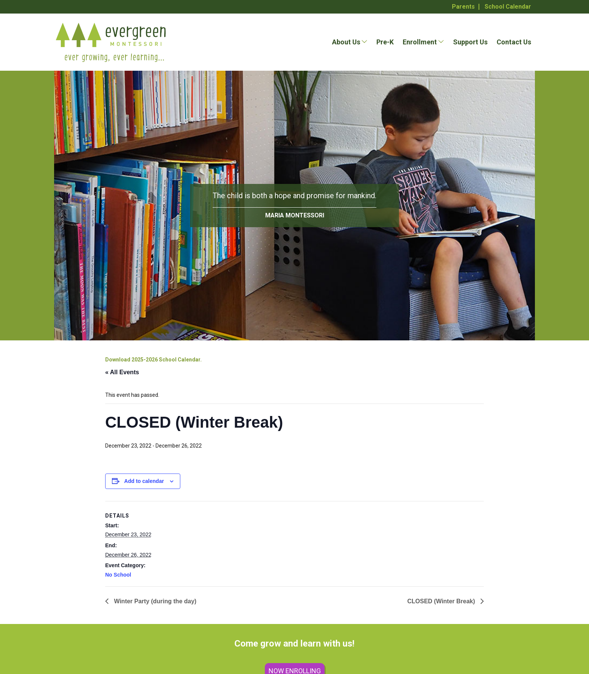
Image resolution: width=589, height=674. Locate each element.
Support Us (470, 42)
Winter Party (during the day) (154, 601)
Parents (463, 7)
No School (118, 575)
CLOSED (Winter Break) (442, 601)
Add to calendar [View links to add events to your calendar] (144, 481)
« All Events (122, 372)
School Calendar (508, 7)
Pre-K (385, 42)
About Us (346, 42)
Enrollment (420, 42)
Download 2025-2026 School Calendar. (153, 360)
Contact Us (514, 42)
